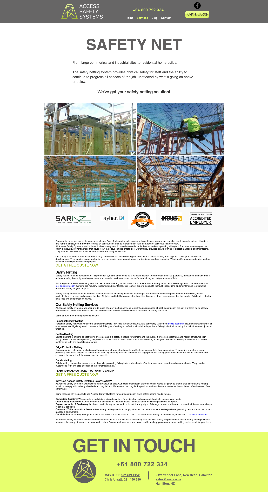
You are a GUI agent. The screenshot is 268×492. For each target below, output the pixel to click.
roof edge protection (65, 286)
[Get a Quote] (197, 14)
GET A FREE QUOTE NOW (77, 265)
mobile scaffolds (176, 323)
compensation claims (197, 414)
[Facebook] (197, 5)
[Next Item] (218, 155)
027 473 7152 (130, 475)
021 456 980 (132, 479)
